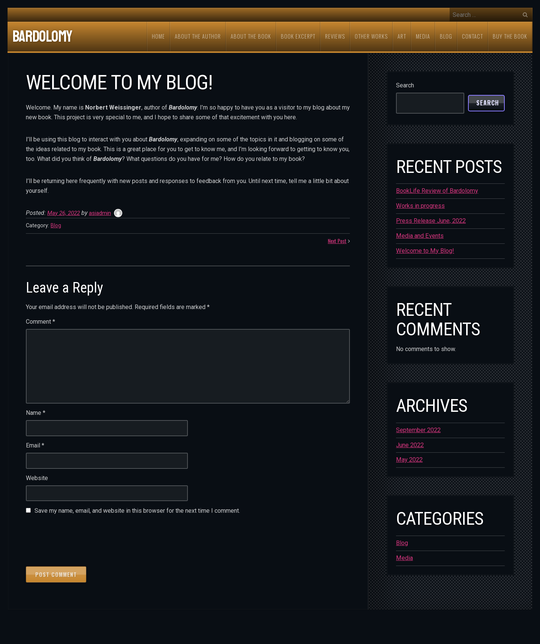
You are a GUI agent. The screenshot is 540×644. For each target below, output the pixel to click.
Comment (40, 322)
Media (404, 556)
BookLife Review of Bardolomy (437, 190)
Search (405, 85)
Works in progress (420, 205)
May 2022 (409, 458)
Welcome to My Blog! (424, 250)
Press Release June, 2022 (431, 220)
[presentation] (83, 539)
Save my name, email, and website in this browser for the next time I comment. (137, 511)
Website (37, 478)
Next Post (335, 241)
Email (35, 445)
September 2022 (418, 429)
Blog (56, 225)
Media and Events (419, 235)
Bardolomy (42, 36)
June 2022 (410, 443)
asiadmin (103, 212)
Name (35, 413)
